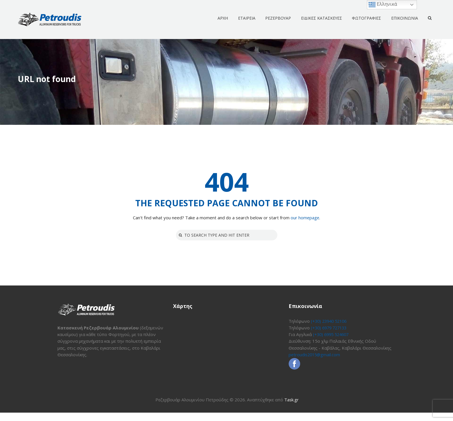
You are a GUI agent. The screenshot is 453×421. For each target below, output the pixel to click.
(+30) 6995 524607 (332, 334)
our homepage (305, 217)
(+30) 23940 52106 (330, 321)
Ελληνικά (383, 4)
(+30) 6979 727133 (330, 328)
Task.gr (291, 408)
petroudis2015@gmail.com (315, 355)
